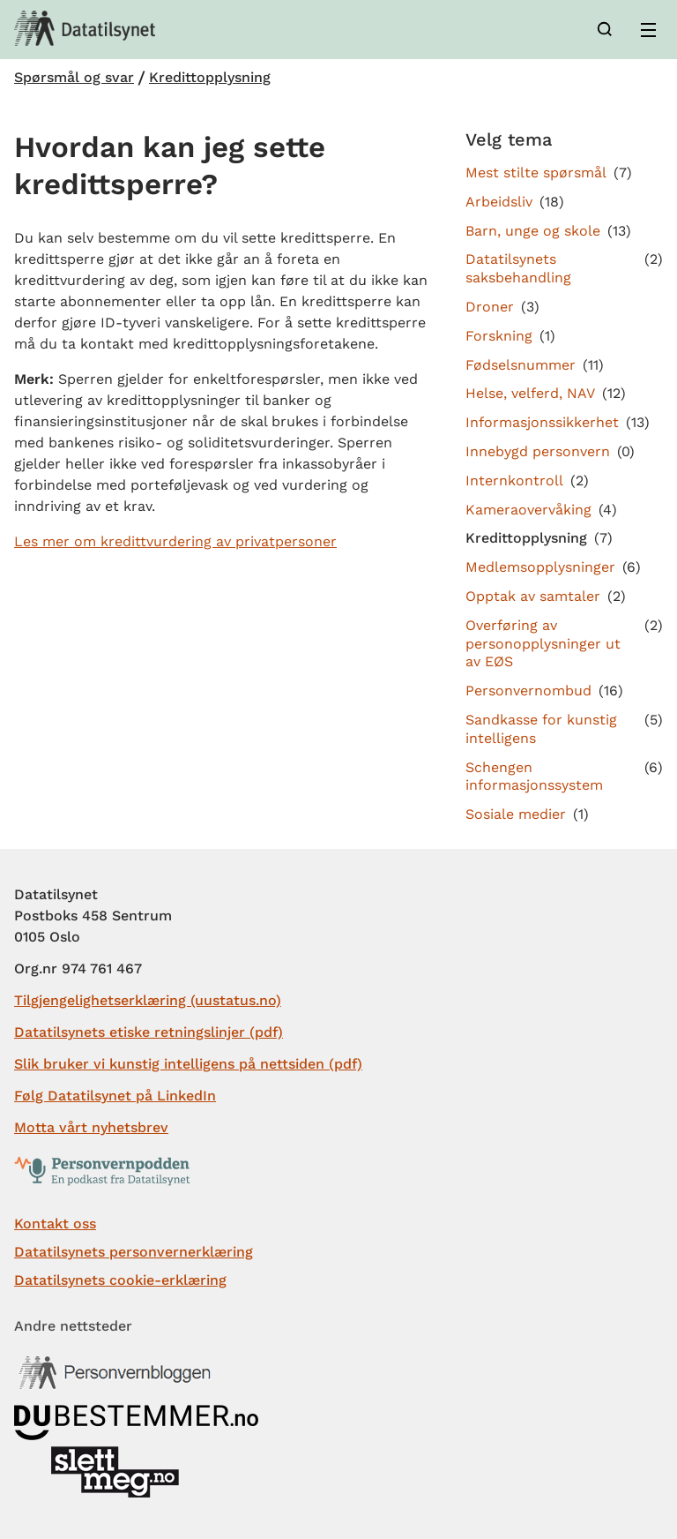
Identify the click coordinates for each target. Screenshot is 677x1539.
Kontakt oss (55, 1223)
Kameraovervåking (528, 509)
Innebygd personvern (537, 451)
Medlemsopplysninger (540, 567)
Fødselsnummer (520, 365)
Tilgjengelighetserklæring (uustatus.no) (147, 1000)
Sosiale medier (515, 814)
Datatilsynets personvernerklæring (133, 1251)
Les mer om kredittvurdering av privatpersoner (175, 541)
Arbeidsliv (498, 201)
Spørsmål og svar (74, 78)
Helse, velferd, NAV (530, 393)
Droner (489, 306)
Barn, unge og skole (532, 230)
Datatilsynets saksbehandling (518, 268)
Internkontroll (514, 480)
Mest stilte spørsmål (535, 172)
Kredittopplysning (210, 78)
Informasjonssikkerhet (542, 422)
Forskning (498, 335)
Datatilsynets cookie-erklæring (120, 1280)
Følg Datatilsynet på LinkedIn (115, 1095)
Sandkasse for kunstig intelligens (541, 729)
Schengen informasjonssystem (534, 776)
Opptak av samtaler (532, 596)
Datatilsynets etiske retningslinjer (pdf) (148, 1032)
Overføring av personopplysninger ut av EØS (543, 644)
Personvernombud (528, 690)
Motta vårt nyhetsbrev (91, 1127)
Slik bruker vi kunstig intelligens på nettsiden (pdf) (188, 1063)
